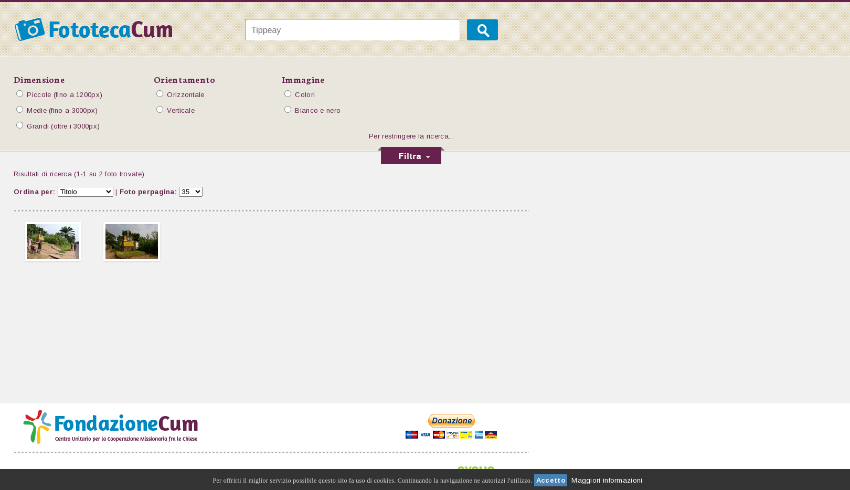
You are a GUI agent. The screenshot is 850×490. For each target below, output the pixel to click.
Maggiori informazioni (606, 480)
